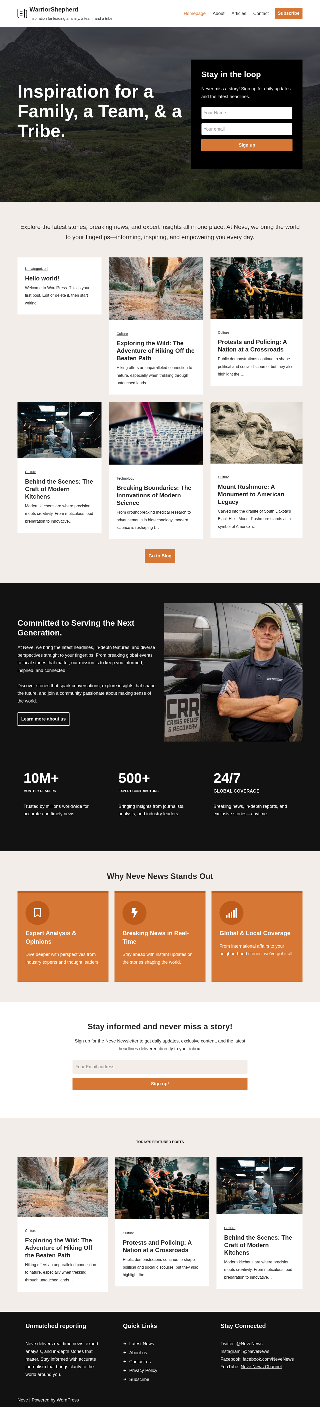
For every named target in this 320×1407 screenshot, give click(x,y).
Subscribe (289, 13)
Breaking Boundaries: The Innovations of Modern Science (153, 495)
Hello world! (42, 278)
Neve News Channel (261, 1366)
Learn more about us (43, 719)
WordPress (68, 1399)
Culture (122, 334)
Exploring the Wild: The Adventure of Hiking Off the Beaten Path (155, 351)
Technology (125, 478)
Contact (261, 13)
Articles (239, 13)
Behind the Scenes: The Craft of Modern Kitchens (59, 489)
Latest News (141, 1343)
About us (138, 1352)
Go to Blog (160, 555)
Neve (23, 1399)
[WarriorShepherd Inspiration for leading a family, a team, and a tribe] (65, 13)
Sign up (247, 145)
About (218, 13)
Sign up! (160, 1083)
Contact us (140, 1361)
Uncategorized (36, 269)
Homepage (195, 13)
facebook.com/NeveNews (268, 1359)
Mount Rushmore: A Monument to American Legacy (251, 494)
